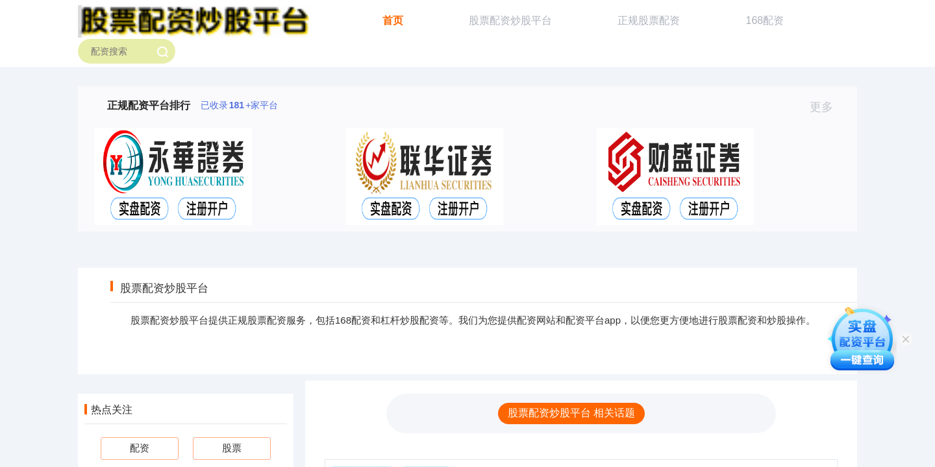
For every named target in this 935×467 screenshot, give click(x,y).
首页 (392, 20)
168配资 (765, 20)
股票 (232, 447)
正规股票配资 (648, 20)
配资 (139, 447)
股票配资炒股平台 (510, 20)
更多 (827, 107)
